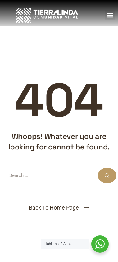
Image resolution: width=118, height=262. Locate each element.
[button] (110, 15)
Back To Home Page (54, 207)
